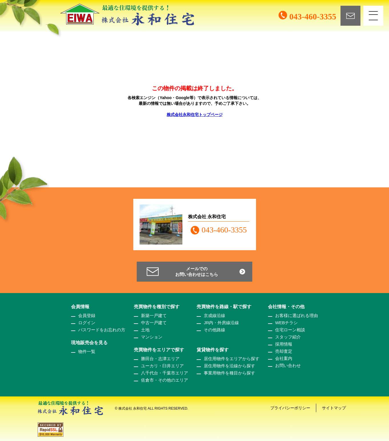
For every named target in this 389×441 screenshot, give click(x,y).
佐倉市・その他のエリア (164, 380)
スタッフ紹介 (288, 336)
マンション (151, 336)
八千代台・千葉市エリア (164, 372)
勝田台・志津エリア (160, 358)
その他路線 (214, 329)
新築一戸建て (154, 315)
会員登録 (86, 315)
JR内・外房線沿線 (221, 322)
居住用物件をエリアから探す (231, 358)
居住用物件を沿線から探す (229, 365)
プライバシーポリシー (290, 408)
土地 (145, 329)
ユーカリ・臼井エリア (162, 365)
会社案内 (283, 358)
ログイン (86, 322)
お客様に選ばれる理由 (296, 315)
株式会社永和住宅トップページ (195, 114)
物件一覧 (86, 351)
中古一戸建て (154, 322)
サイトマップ (334, 408)
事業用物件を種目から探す (229, 372)
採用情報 (283, 344)
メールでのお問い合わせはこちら (196, 271)
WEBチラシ (286, 322)
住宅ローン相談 (290, 329)
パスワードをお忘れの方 (101, 329)
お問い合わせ (288, 365)
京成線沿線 (214, 315)
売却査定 (283, 351)
